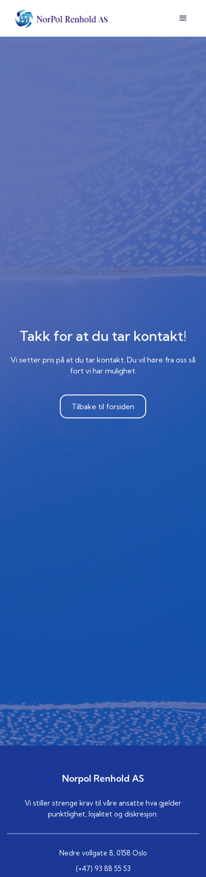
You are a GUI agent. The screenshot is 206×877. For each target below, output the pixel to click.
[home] (59, 18)
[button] (183, 18)
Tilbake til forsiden (103, 406)
